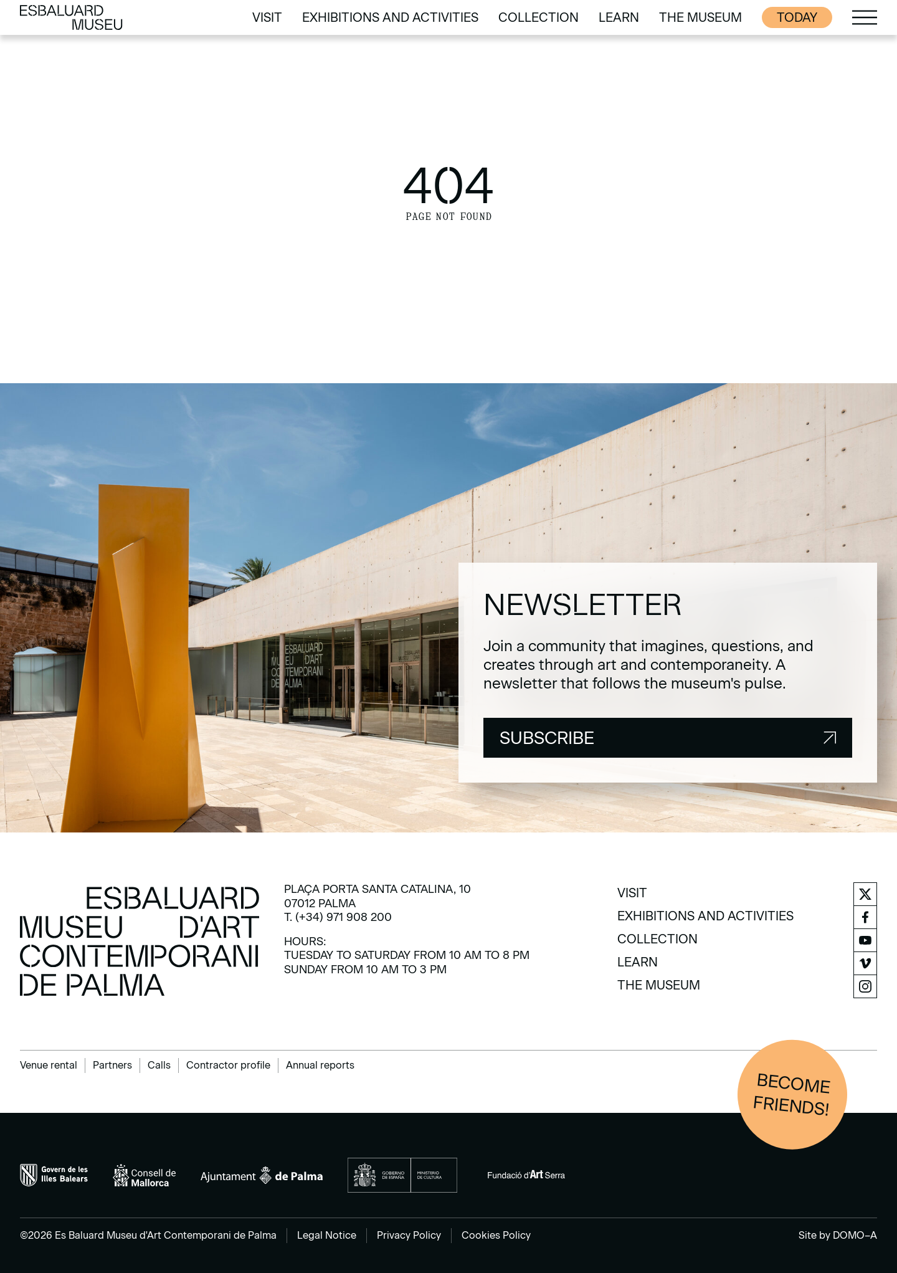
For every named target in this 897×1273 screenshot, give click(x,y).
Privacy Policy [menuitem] (409, 1235)
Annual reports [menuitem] (320, 1065)
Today (797, 17)
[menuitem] (267, 17)
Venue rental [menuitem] (48, 1065)
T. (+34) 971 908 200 (338, 917)
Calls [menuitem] (159, 1065)
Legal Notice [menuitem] (326, 1235)
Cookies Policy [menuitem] (496, 1235)
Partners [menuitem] (112, 1065)
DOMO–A (855, 1235)
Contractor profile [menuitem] (228, 1065)
